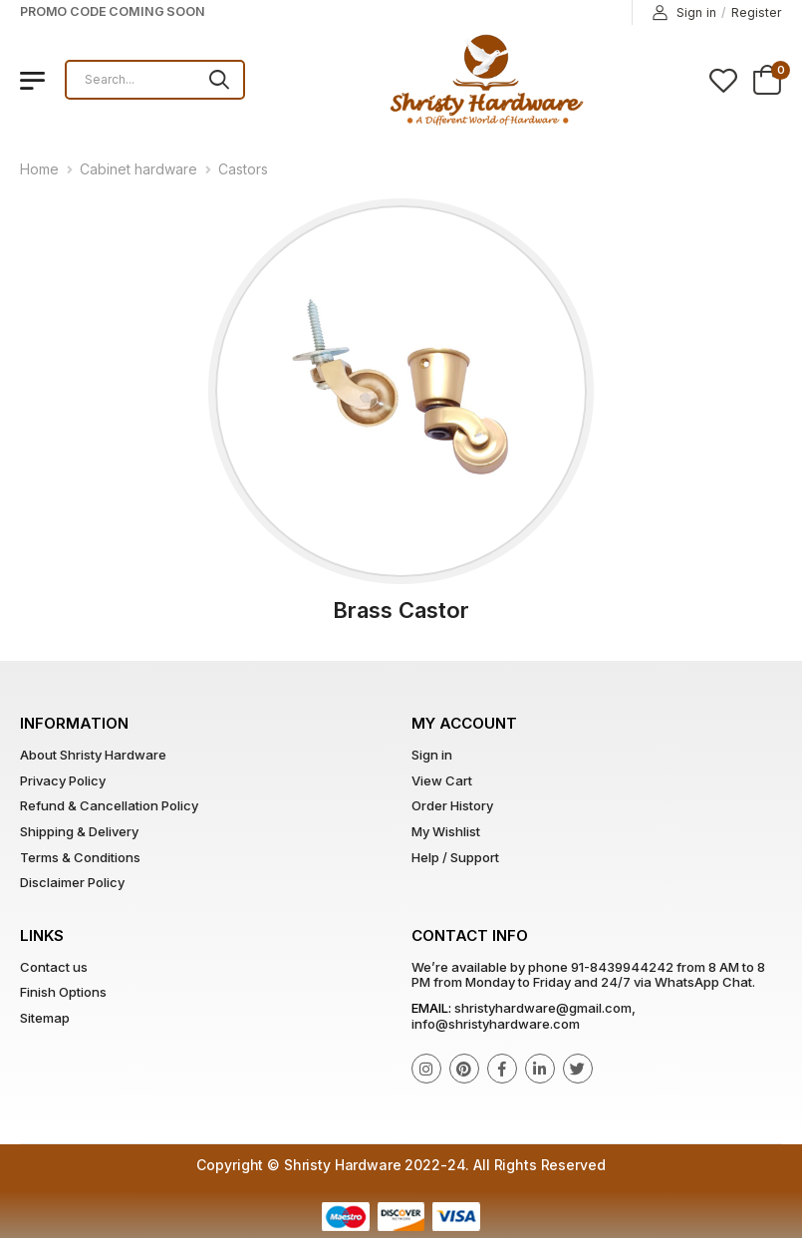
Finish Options (63, 992)
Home (39, 168)
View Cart (441, 780)
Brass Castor (401, 610)
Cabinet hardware (138, 168)
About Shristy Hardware (93, 755)
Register (756, 12)
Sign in (684, 13)
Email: (431, 1008)
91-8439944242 (622, 967)
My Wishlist (445, 831)
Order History (452, 805)
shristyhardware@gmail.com (543, 1008)
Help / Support (455, 857)
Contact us (54, 967)
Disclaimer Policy (72, 882)
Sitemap (45, 1018)
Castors (243, 168)
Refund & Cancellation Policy (109, 805)
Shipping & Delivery (79, 831)
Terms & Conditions (80, 857)
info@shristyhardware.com (495, 1024)
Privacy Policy (63, 780)
